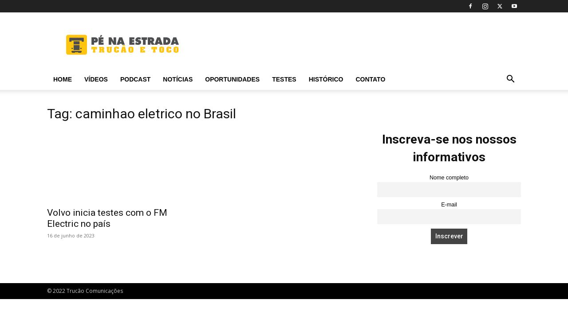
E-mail (449, 205)
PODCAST (135, 79)
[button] (510, 80)
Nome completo (449, 178)
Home (62, 79)
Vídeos (96, 79)
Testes (284, 79)
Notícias (178, 79)
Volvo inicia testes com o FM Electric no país (107, 218)
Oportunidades (232, 79)
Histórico (326, 79)
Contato (370, 79)
